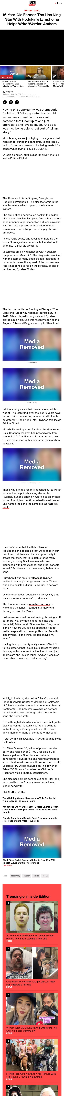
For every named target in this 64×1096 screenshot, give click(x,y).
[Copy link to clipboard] (17, 102)
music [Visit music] (36, 876)
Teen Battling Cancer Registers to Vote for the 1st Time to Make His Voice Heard (29, 799)
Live (59, 3)
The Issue (7, 865)
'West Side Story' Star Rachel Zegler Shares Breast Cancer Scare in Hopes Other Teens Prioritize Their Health (30, 809)
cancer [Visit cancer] (27, 876)
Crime (9, 941)
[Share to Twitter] (11, 102)
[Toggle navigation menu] (3, 3)
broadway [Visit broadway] (15, 876)
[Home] (32, 3)
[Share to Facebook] (5, 102)
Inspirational (32, 10)
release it (36, 578)
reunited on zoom (39, 604)
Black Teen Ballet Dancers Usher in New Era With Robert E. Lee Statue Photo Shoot (29, 861)
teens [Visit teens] (45, 876)
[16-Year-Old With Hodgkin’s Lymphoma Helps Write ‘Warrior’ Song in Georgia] (13, 76)
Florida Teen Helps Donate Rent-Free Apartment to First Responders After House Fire (30, 819)
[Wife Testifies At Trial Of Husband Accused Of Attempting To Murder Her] (38, 76)
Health (9, 987)
